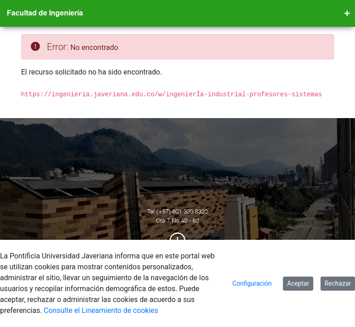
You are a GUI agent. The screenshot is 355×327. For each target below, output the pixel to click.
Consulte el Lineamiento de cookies (101, 310)
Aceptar (298, 283)
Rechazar (338, 283)
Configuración (252, 283)
